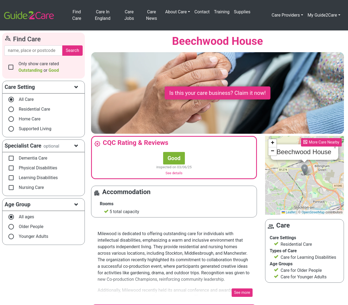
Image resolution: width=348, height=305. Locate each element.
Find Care (76, 15)
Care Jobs (129, 15)
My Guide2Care (322, 15)
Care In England (102, 15)
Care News (151, 15)
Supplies (242, 11)
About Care (176, 11)
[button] (304, 169)
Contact (202, 11)
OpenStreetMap (313, 212)
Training (221, 11)
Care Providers (286, 15)
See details (174, 173)
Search (72, 50)
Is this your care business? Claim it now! (217, 93)
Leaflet (289, 212)
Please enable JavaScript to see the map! (304, 175)
